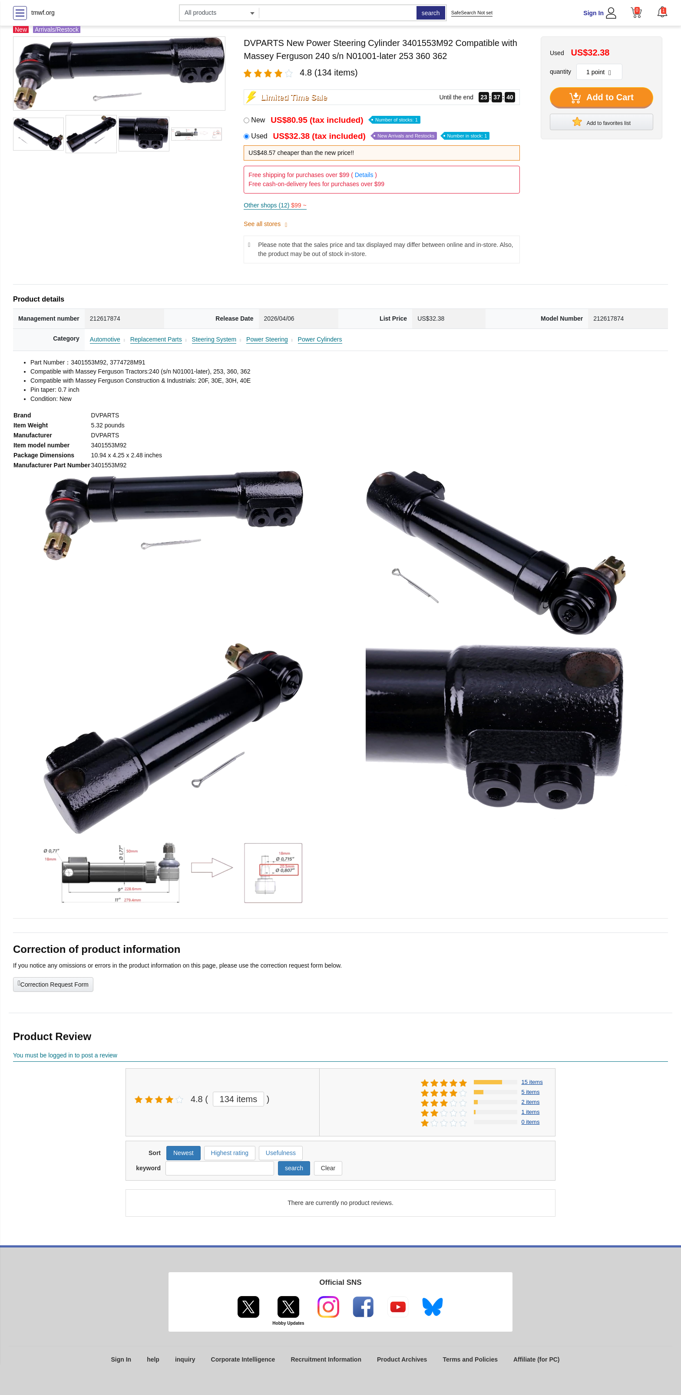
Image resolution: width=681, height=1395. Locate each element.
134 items (239, 1099)
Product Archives (402, 1359)
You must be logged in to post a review (65, 1055)
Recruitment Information (326, 1359)
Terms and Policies (470, 1359)
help (153, 1359)
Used (370, 136)
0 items (531, 1122)
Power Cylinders (320, 339)
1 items (531, 1112)
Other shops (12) (275, 205)
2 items (531, 1102)
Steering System (214, 339)
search (431, 13)
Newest (183, 1152)
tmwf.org (43, 12)
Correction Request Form (53, 983)
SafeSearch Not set (472, 12)
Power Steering (267, 339)
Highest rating (229, 1152)
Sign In (593, 13)
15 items (532, 1082)
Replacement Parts (156, 339)
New (335, 120)
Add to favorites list (601, 121)
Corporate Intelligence (243, 1359)
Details (364, 174)
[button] (662, 11)
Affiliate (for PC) (536, 1359)
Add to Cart (601, 98)
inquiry (185, 1359)
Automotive (105, 339)
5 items (531, 1092)
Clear (328, 1168)
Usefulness (281, 1152)
